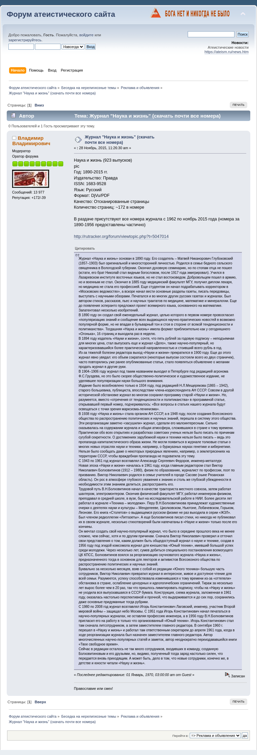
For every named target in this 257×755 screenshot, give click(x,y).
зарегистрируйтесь (24, 40)
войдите (86, 35)
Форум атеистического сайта (61, 14)
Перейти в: (180, 736)
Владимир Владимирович (31, 140)
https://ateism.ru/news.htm (227, 52)
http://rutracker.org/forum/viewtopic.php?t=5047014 (121, 236)
